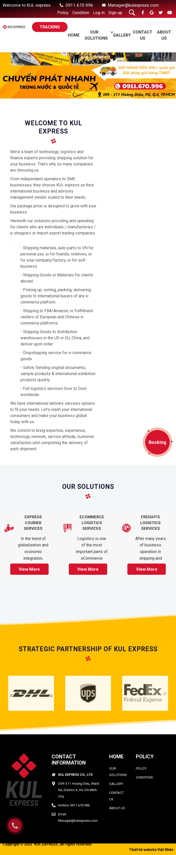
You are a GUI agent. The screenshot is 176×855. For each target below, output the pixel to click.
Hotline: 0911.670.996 (74, 805)
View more (29, 569)
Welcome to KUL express (27, 5)
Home (74, 35)
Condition (80, 12)
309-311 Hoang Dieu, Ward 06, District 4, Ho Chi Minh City (78, 789)
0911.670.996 (79, 5)
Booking (157, 442)
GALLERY (122, 35)
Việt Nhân (165, 850)
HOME (116, 756)
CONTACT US (116, 796)
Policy (63, 12)
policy (141, 768)
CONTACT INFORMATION (69, 759)
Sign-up (115, 12)
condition (144, 777)
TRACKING (50, 27)
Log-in (99, 12)
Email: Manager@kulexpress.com (78, 817)
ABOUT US (117, 808)
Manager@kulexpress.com (133, 5)
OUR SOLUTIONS (118, 772)
